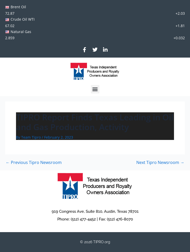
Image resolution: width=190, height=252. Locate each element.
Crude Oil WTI (23, 19)
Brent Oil (18, 6)
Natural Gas (21, 31)
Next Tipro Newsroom (160, 162)
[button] (95, 89)
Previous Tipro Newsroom (34, 162)
